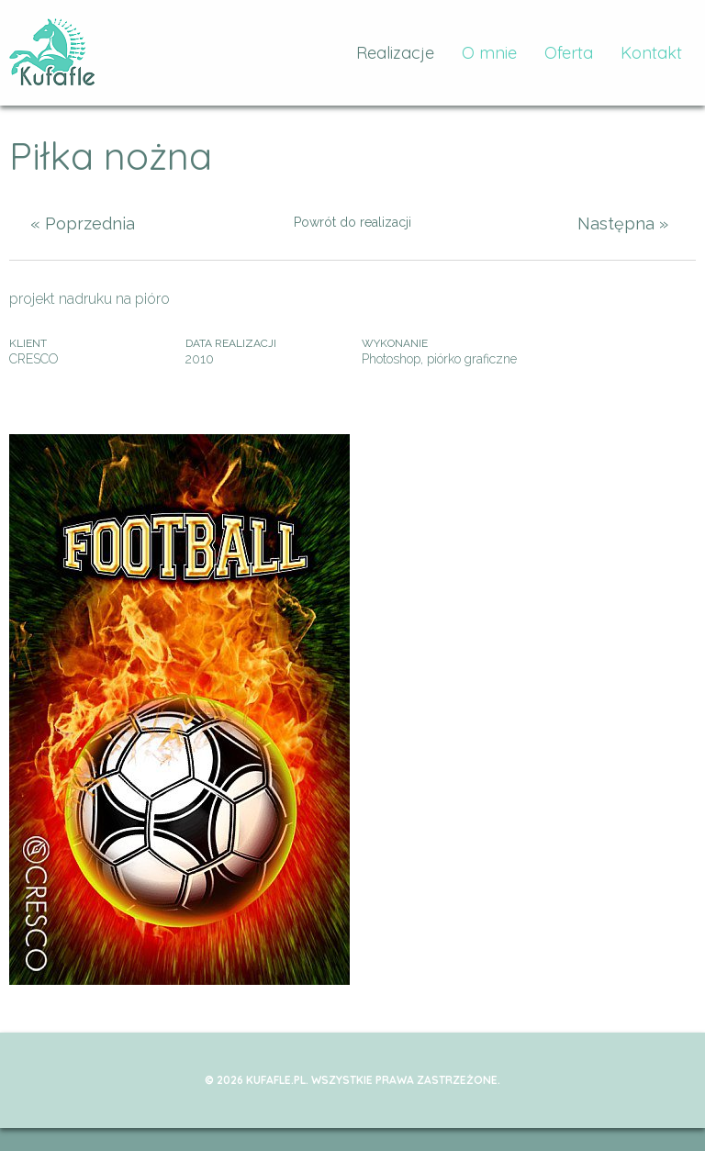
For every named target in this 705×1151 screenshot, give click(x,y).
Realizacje (395, 52)
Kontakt (651, 52)
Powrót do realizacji (352, 222)
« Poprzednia (82, 223)
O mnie (489, 52)
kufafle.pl (52, 52)
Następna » (622, 223)
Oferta (568, 52)
